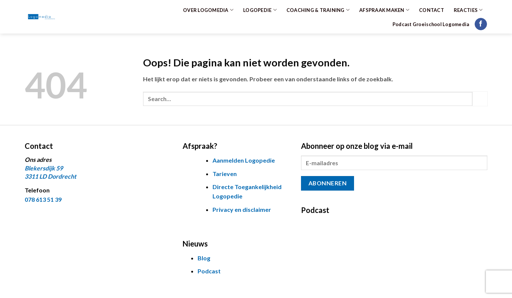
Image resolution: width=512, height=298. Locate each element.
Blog (204, 257)
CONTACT (431, 10)
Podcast (209, 271)
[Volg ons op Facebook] (481, 24)
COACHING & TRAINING (318, 9)
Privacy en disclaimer (241, 209)
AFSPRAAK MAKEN (384, 9)
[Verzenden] (479, 98)
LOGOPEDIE (260, 9)
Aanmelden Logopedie (243, 160)
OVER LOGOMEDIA (208, 9)
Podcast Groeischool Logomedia (430, 24)
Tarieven (224, 173)
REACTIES (468, 9)
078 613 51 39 (43, 199)
